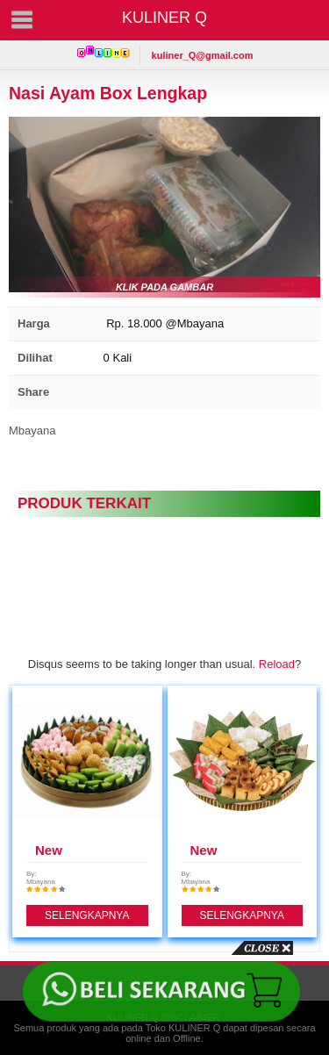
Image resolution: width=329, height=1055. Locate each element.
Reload (277, 664)
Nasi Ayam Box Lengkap (108, 93)
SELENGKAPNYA (87, 915)
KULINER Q (164, 17)
